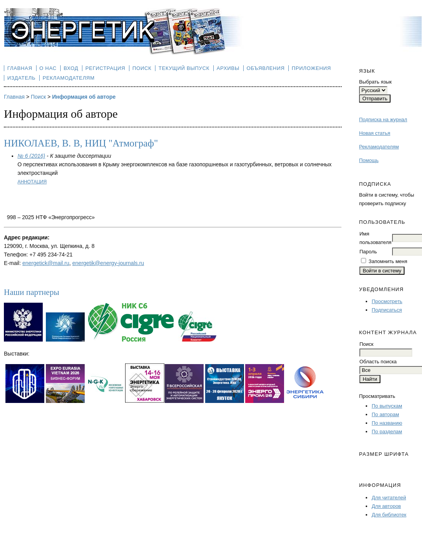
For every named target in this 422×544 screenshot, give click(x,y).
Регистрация (105, 68)
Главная (19, 68)
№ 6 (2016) (31, 156)
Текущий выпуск (184, 68)
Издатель (21, 78)
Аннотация (32, 182)
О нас (47, 68)
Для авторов (386, 506)
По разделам (386, 431)
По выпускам (386, 406)
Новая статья (374, 133)
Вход (71, 68)
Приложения (311, 68)
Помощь (368, 160)
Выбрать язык (375, 82)
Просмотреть (386, 301)
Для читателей (388, 497)
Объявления (266, 68)
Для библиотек (388, 515)
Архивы (227, 68)
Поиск (142, 68)
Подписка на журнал (383, 119)
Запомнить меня (388, 261)
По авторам (385, 414)
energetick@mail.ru (45, 263)
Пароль (368, 252)
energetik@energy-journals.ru (108, 263)
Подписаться (386, 310)
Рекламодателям (379, 147)
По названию (386, 423)
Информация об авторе (84, 97)
